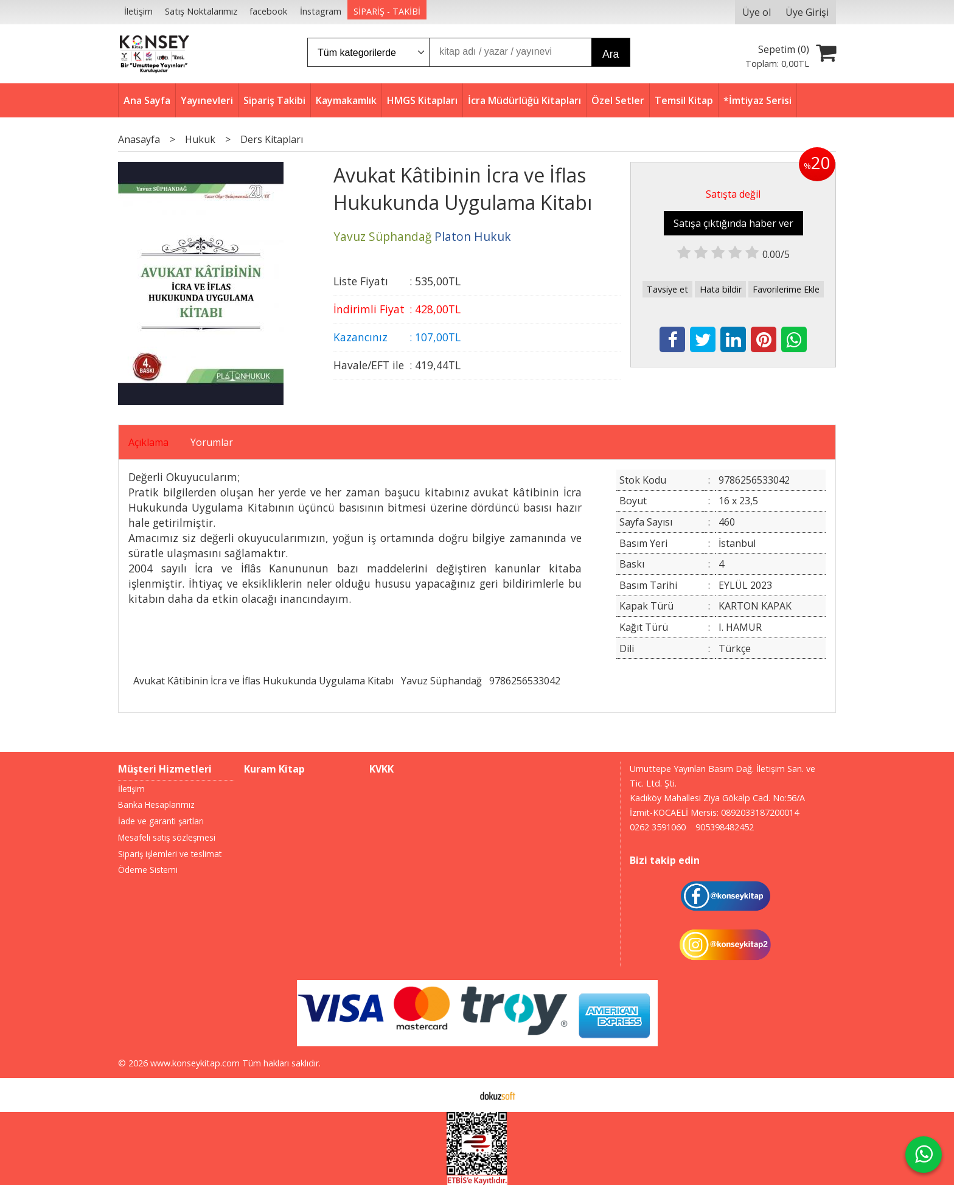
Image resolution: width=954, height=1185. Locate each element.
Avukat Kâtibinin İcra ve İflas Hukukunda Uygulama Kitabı (263, 680)
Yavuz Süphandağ (441, 680)
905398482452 (724, 827)
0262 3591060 (658, 827)
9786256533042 (524, 680)
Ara (610, 54)
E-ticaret (458, 1095)
